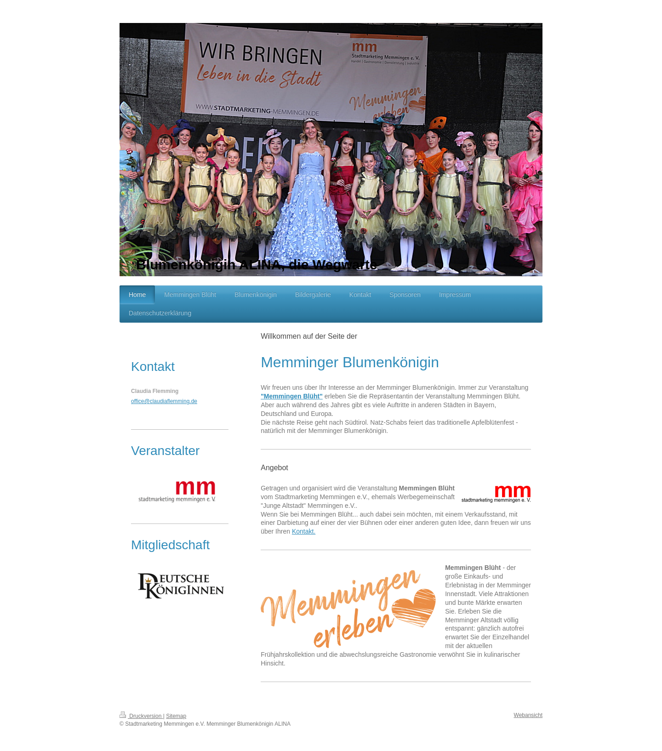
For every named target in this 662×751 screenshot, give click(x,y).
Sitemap (176, 716)
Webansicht (528, 715)
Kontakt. (303, 531)
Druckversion (141, 716)
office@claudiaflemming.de (164, 401)
